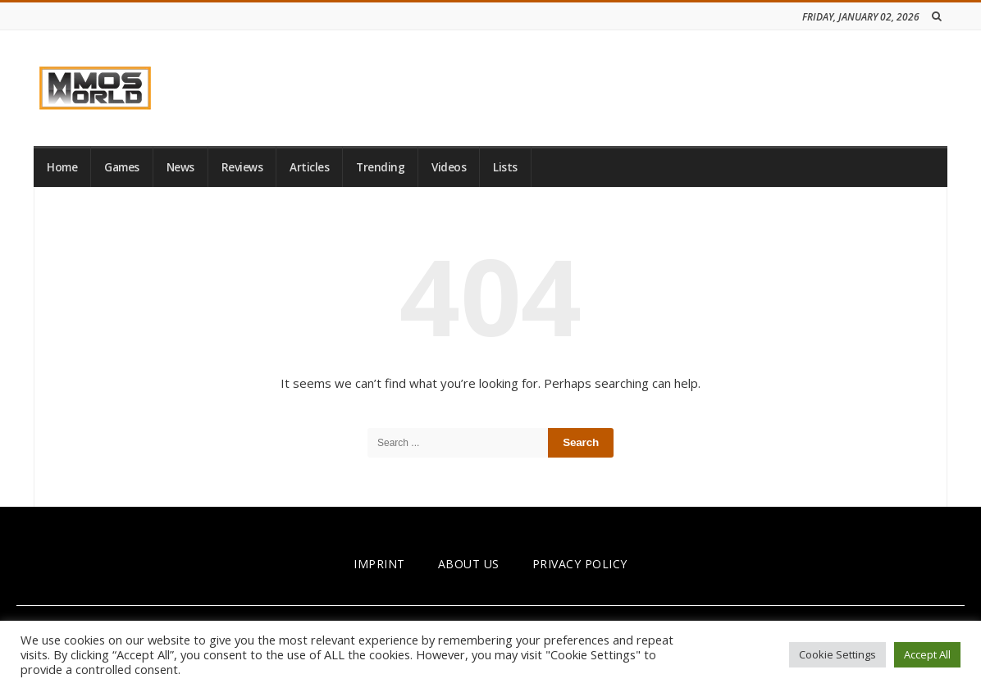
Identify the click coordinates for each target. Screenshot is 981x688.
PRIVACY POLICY (579, 564)
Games (121, 167)
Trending (380, 167)
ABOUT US (469, 564)
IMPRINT (379, 564)
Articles (309, 167)
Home (62, 167)
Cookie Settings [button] (837, 654)
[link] (95, 88)
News (180, 167)
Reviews (242, 167)
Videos (448, 167)
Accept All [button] (927, 654)
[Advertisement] (648, 85)
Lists (505, 167)
